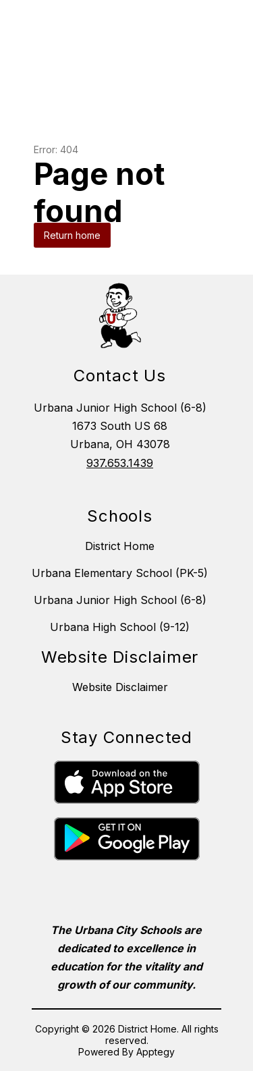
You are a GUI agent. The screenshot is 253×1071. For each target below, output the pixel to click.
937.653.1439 (119, 463)
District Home (119, 546)
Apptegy (155, 1052)
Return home (72, 235)
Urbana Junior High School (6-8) (120, 600)
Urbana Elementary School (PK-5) (120, 573)
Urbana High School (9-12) (120, 627)
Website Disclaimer (120, 687)
